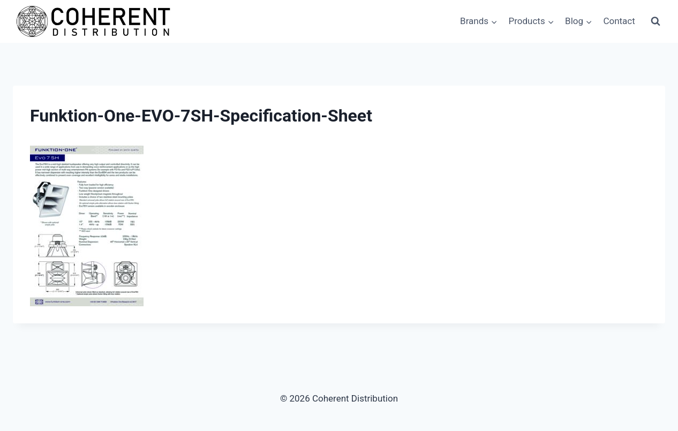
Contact (619, 21)
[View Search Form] (655, 21)
